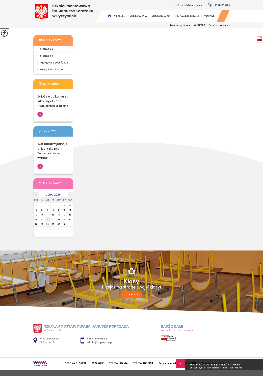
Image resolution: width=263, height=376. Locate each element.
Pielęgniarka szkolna (51, 69)
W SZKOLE (119, 16)
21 (47, 219)
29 (53, 224)
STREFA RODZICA (160, 16)
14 (47, 214)
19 (36, 219)
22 (53, 219)
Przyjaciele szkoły (187, 16)
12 (36, 214)
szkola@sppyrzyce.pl (189, 5)
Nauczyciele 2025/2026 (53, 62)
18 (70, 214)
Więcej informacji (40, 114)
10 (64, 210)
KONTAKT (209, 16)
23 (59, 219)
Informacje (46, 49)
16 (59, 214)
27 (42, 224)
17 (64, 214)
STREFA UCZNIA (138, 16)
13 (42, 214)
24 (64, 219)
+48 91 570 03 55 (219, 5)
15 (53, 214)
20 (42, 219)
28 (47, 224)
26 (36, 224)
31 (64, 224)
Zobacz (132, 294)
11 (70, 210)
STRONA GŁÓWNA (110, 16)
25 (70, 219)
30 (59, 224)
